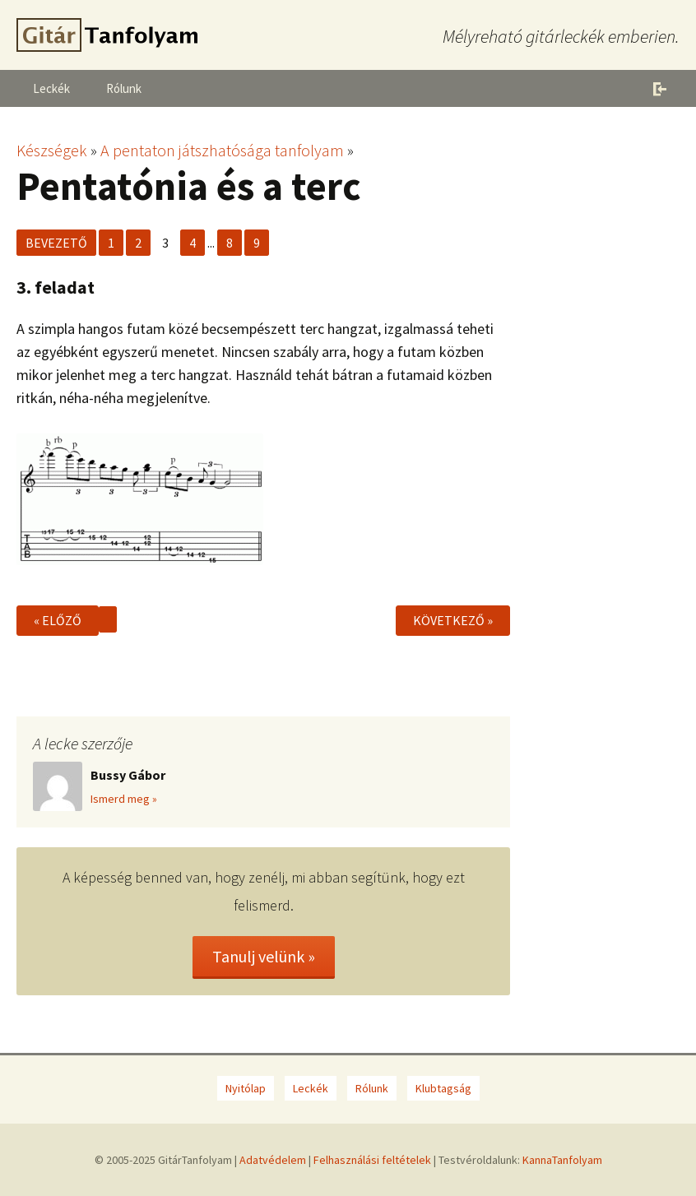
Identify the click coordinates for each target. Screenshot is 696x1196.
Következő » (453, 620)
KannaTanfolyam (562, 1159)
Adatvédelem (272, 1159)
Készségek (51, 150)
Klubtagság (443, 1088)
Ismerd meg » (123, 798)
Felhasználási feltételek (372, 1159)
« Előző (57, 620)
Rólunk (124, 88)
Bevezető (56, 242)
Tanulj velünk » (263, 956)
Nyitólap (245, 1088)
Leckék (51, 88)
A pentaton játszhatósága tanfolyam (222, 150)
